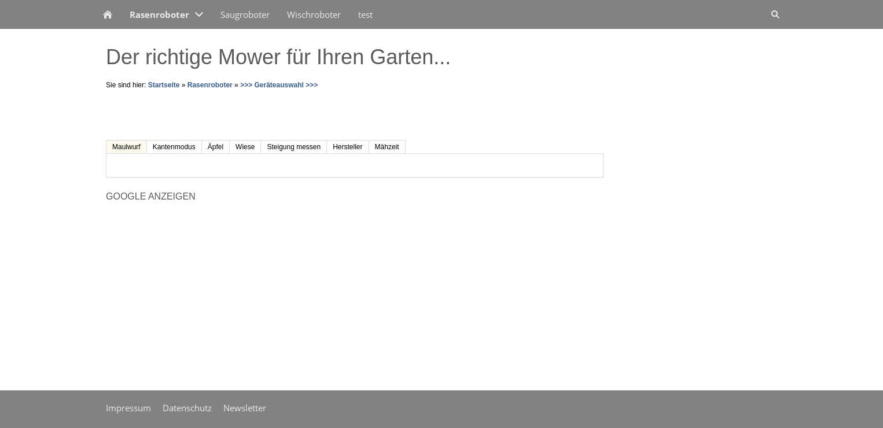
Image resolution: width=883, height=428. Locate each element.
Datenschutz (187, 408)
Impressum (128, 408)
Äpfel (215, 147)
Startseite (164, 85)
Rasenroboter (210, 85)
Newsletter (244, 408)
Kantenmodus (174, 147)
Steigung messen (294, 147)
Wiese (245, 147)
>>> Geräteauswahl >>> (279, 85)
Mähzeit (387, 147)
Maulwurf (126, 147)
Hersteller (347, 147)
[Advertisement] (241, 114)
